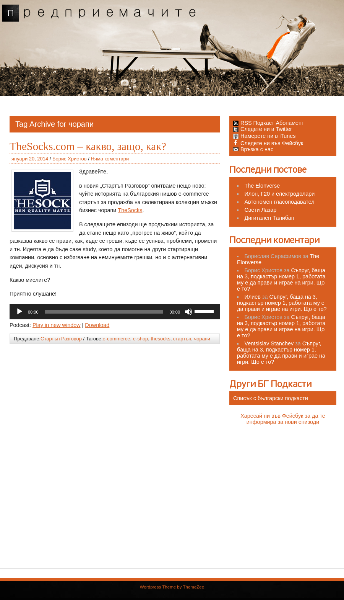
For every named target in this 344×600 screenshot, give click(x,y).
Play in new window (56, 325)
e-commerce (116, 339)
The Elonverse (262, 186)
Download (97, 325)
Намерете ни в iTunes (264, 136)
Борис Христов (69, 159)
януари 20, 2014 (29, 159)
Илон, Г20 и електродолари (279, 194)
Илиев (252, 297)
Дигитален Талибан (269, 218)
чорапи (202, 339)
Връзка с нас (253, 149)
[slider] (104, 312)
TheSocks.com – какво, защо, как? (88, 146)
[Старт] (19, 312)
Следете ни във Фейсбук (268, 143)
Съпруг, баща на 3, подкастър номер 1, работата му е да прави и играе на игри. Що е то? (281, 279)
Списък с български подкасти (270, 398)
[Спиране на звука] (188, 312)
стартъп (182, 339)
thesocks (160, 339)
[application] (115, 311)
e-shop (140, 339)
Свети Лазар (260, 210)
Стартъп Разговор (61, 339)
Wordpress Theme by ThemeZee (172, 587)
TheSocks (130, 210)
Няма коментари (110, 159)
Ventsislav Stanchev (269, 343)
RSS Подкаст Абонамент (272, 123)
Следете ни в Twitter (262, 129)
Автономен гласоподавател (279, 202)
